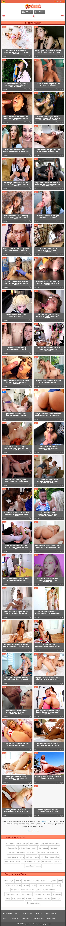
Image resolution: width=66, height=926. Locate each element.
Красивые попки (39, 881)
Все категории (51, 914)
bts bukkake (12, 848)
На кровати (56, 894)
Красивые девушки (13, 885)
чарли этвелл (47, 862)
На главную (7, 914)
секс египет (43, 848)
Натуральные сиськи (42, 894)
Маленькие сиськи (12, 894)
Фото (5, 918)
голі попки (10, 844)
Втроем (28, 899)
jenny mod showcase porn (50, 844)
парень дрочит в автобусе (48, 853)
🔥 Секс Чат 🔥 (59, 1)
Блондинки (52, 881)
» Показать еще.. (33, 831)
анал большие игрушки (28, 848)
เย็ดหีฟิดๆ (44, 857)
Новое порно (27, 914)
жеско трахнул (22, 844)
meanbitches (54, 857)
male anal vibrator (32, 857)
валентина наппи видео (31, 862)
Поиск (17, 914)
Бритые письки (18, 899)
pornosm (58, 862)
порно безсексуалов (33, 866)
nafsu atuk (53, 848)
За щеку (26, 885)
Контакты (14, 918)
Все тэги (39, 914)
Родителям (25, 918)
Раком (33, 885)
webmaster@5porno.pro (44, 924)
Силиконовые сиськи (41, 899)
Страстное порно (44, 885)
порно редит (31, 853)
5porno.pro (28, 924)
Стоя (60, 881)
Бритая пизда (27, 894)
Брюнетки (27, 881)
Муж (11, 881)
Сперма (18, 881)
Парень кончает (48, 890)
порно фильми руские (15, 857)
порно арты (34, 844)
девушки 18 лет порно (16, 853)
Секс (6, 881)
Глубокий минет (27, 890)
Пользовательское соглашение (44, 918)
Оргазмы (56, 885)
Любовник (56, 899)
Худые (38, 890)
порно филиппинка (12, 862)
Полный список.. (33, 903)
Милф (8, 899)
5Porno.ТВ (45, 821)
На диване (15, 890)
